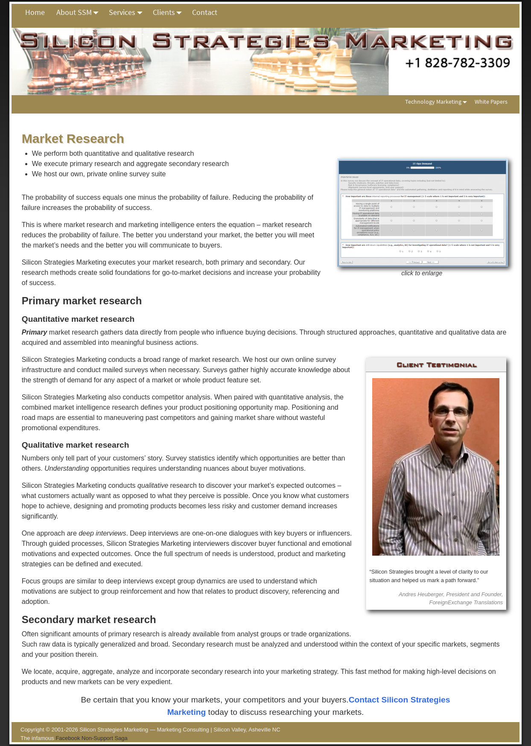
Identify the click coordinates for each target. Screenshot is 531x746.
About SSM (79, 12)
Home (35, 12)
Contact (204, 12)
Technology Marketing (437, 101)
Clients (170, 12)
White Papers (491, 101)
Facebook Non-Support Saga (91, 738)
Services (128, 12)
